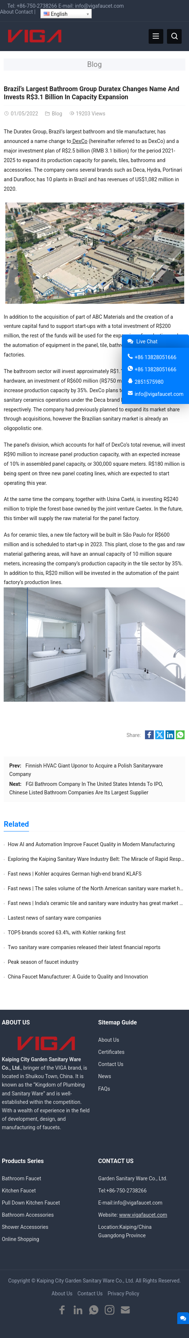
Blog (94, 64)
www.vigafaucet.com (143, 1215)
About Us (108, 1040)
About (7, 12)
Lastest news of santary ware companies (54, 918)
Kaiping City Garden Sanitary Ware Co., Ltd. (85, 1281)
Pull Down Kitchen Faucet (31, 1203)
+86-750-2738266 (37, 6)
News (104, 1076)
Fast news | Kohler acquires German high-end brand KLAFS (74, 874)
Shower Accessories (25, 1227)
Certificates (111, 1052)
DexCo (79, 141)
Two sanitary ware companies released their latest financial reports (84, 947)
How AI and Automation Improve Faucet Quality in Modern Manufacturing (91, 844)
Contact (24, 12)
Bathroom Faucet (21, 1178)
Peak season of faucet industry (43, 962)
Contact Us (111, 1064)
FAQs (104, 1089)
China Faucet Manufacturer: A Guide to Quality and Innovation (78, 977)
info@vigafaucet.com (99, 6)
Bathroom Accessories (28, 1215)
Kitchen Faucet (19, 1191)
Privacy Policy (123, 1293)
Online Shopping (20, 1239)
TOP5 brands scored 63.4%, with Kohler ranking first (67, 932)
